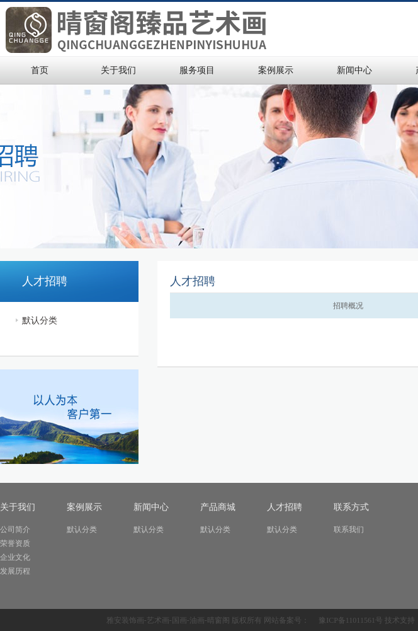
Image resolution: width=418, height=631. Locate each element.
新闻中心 (354, 70)
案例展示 (275, 70)
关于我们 (118, 70)
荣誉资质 (15, 543)
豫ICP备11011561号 (351, 620)
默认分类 (39, 320)
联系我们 (349, 529)
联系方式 (351, 507)
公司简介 (15, 529)
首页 (39, 70)
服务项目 (197, 70)
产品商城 (217, 507)
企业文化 (15, 557)
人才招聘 (284, 507)
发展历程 (15, 571)
